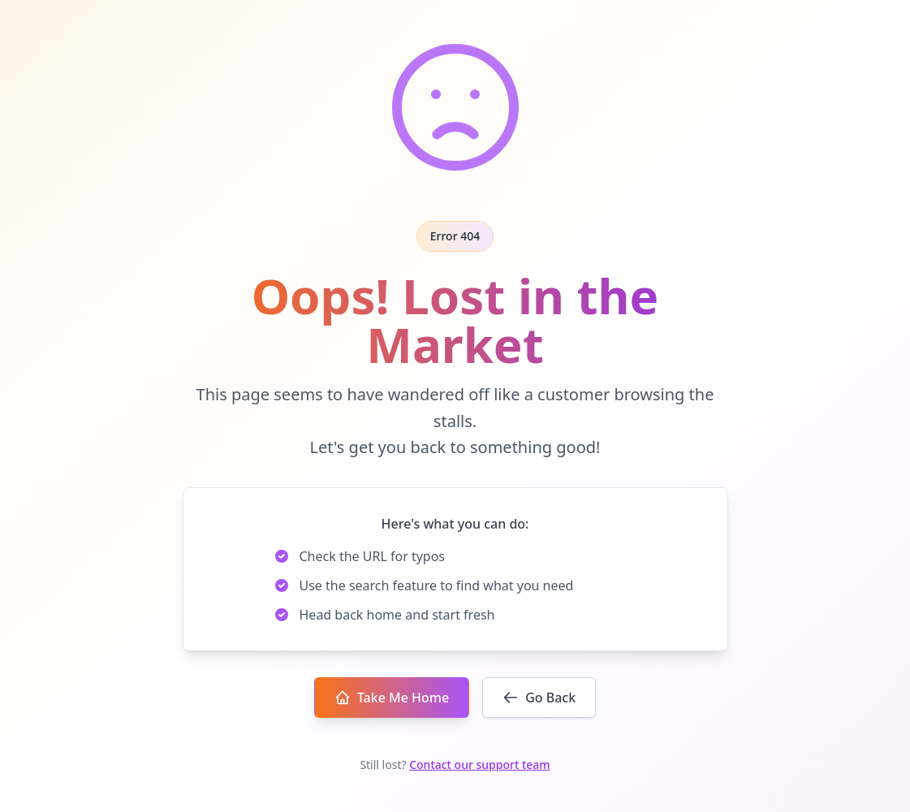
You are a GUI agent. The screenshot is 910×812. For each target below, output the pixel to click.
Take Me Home (391, 697)
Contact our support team (479, 764)
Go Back (539, 697)
